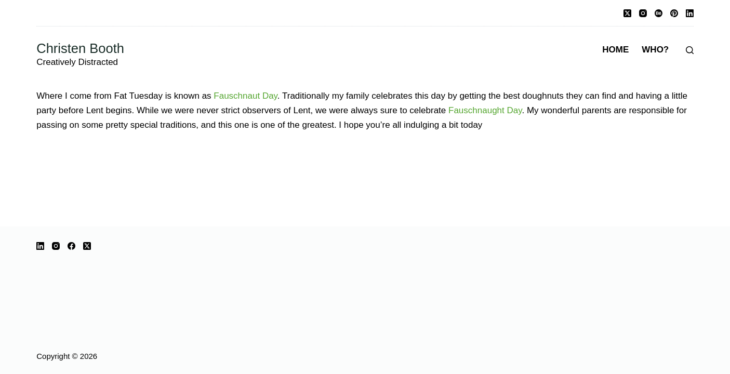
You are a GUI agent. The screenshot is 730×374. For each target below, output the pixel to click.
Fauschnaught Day (485, 110)
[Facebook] (71, 246)
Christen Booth (80, 48)
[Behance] (658, 13)
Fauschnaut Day (245, 96)
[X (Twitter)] (627, 13)
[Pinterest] (674, 13)
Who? (655, 50)
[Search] (690, 50)
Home (615, 50)
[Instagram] (643, 13)
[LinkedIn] (690, 13)
